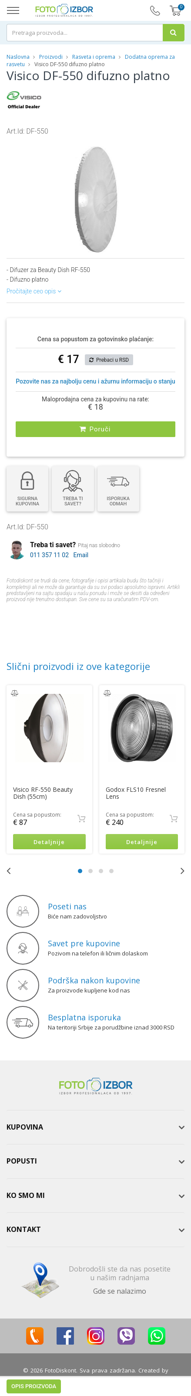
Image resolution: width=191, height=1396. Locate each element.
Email (81, 555)
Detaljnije (49, 842)
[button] (149, 144)
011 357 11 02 (49, 555)
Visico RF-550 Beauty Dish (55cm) (43, 793)
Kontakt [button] (24, 1230)
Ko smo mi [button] (26, 1195)
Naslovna (18, 57)
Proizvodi (51, 57)
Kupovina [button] (25, 1127)
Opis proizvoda (33, 616)
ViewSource (95, 1379)
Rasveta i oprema (93, 57)
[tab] (95, 1127)
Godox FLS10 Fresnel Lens (136, 793)
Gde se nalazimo (119, 1291)
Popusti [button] (22, 1161)
